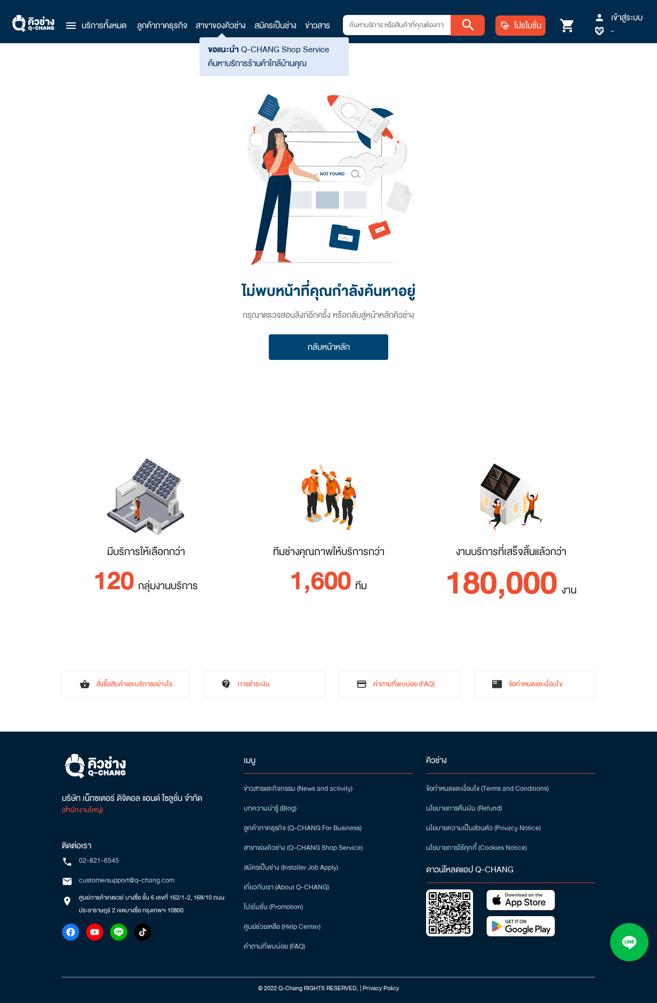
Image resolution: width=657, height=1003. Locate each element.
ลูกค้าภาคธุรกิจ (162, 25)
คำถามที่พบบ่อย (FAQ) (274, 946)
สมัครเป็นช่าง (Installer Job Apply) (291, 867)
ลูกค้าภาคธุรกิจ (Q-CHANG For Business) (303, 828)
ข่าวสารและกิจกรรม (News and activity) (298, 789)
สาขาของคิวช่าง (221, 25)
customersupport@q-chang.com (126, 880)
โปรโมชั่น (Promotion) (273, 907)
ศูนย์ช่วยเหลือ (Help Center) (282, 927)
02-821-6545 (99, 860)
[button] (95, 25)
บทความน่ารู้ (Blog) (270, 808)
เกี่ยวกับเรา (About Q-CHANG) (286, 887)
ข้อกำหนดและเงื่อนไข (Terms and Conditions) (487, 789)
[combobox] (397, 25)
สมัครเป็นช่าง (275, 25)
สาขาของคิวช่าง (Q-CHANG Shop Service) (303, 848)
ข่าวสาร (317, 25)
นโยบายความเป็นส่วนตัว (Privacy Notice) (483, 828)
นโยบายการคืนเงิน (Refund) (464, 808)
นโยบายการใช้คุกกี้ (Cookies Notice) (476, 848)
